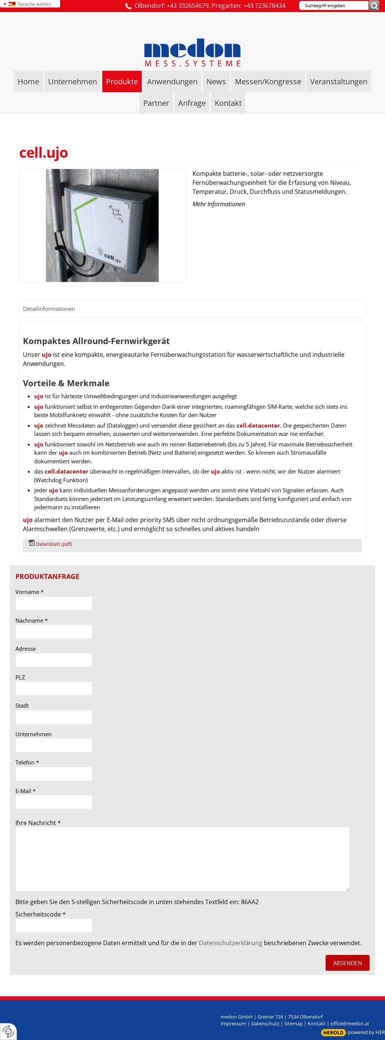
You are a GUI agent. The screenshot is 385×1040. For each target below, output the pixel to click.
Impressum (233, 1023)
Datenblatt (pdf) (54, 544)
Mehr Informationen (218, 204)
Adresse (25, 648)
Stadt (22, 705)
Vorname (29, 591)
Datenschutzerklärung (230, 943)
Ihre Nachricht (38, 823)
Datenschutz (265, 1023)
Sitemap (293, 1023)
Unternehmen (33, 734)
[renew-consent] (8, 1031)
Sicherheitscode (40, 914)
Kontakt (317, 1023)
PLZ (20, 677)
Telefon (27, 762)
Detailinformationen (49, 308)
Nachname (31, 620)
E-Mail (25, 791)
